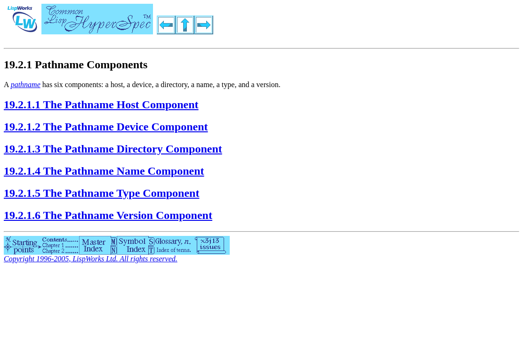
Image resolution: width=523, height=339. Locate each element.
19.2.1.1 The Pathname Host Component (101, 104)
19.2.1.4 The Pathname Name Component (104, 171)
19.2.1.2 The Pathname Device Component (106, 127)
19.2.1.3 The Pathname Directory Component (113, 149)
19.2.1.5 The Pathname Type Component (101, 193)
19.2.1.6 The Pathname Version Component (108, 215)
